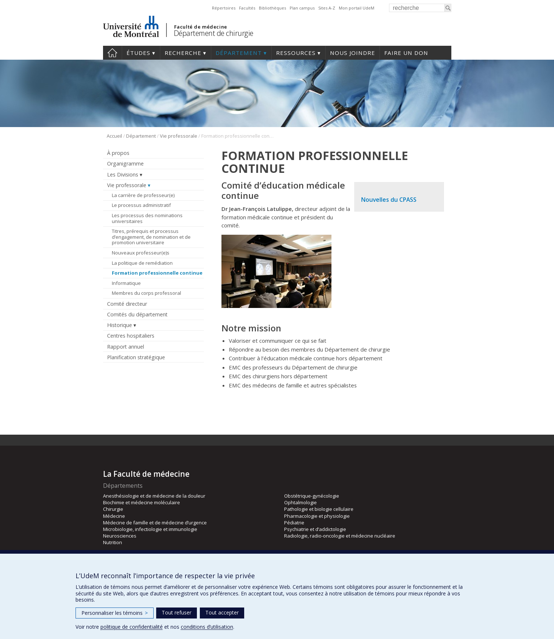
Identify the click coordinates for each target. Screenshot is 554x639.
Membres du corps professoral (146, 293)
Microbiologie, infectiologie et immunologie (150, 529)
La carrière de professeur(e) (143, 195)
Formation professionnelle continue (157, 273)
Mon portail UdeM (356, 8)
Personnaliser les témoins (114, 612)
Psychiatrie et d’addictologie (315, 529)
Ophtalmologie (300, 502)
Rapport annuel (125, 346)
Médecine (114, 516)
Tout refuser (176, 612)
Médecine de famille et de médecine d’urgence (155, 522)
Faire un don (406, 52)
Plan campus (302, 8)
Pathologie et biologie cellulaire (318, 509)
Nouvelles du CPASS (389, 200)
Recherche (183, 52)
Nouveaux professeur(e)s (140, 252)
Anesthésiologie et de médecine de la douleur (154, 496)
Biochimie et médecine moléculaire (141, 502)
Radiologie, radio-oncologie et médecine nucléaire (339, 535)
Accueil (114, 136)
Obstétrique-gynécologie (311, 496)
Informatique (126, 283)
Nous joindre (352, 52)
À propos (118, 152)
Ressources (296, 52)
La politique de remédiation (142, 263)
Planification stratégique (136, 357)
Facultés (247, 8)
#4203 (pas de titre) (112, 53)
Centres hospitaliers (130, 335)
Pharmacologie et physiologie (317, 516)
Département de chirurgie (213, 33)
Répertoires (223, 8)
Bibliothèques (272, 8)
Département (239, 52)
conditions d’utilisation (207, 626)
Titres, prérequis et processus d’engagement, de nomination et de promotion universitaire (151, 237)
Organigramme (125, 163)
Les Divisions (122, 174)
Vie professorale (178, 136)
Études (138, 52)
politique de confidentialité (131, 626)
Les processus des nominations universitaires (147, 218)
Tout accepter (222, 612)
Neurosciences (119, 535)
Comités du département (137, 314)
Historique (119, 325)
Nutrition (112, 542)
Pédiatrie (294, 522)
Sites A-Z (326, 8)
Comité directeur (127, 303)
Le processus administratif (141, 205)
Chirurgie (113, 509)
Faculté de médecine (200, 26)
